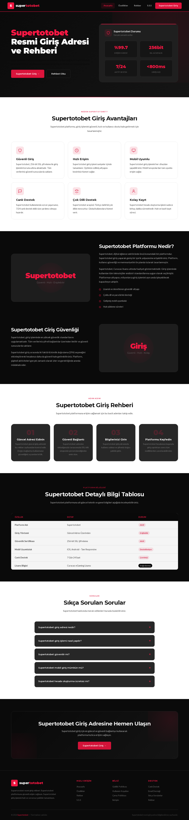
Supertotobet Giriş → (27, 73)
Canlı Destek (153, 786)
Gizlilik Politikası (119, 786)
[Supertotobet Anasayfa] (23, 5)
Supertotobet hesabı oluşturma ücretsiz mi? (63, 682)
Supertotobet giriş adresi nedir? (56, 628)
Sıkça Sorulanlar (155, 795)
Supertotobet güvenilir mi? (54, 655)
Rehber (137, 5)
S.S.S (149, 5)
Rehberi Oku (58, 73)
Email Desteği (154, 791)
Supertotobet (22, 815)
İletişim (115, 800)
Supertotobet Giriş (168, 5)
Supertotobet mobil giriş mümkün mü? (61, 669)
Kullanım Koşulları (120, 791)
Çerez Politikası (119, 795)
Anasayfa (108, 5)
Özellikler (123, 5)
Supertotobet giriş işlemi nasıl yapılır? (60, 642)
